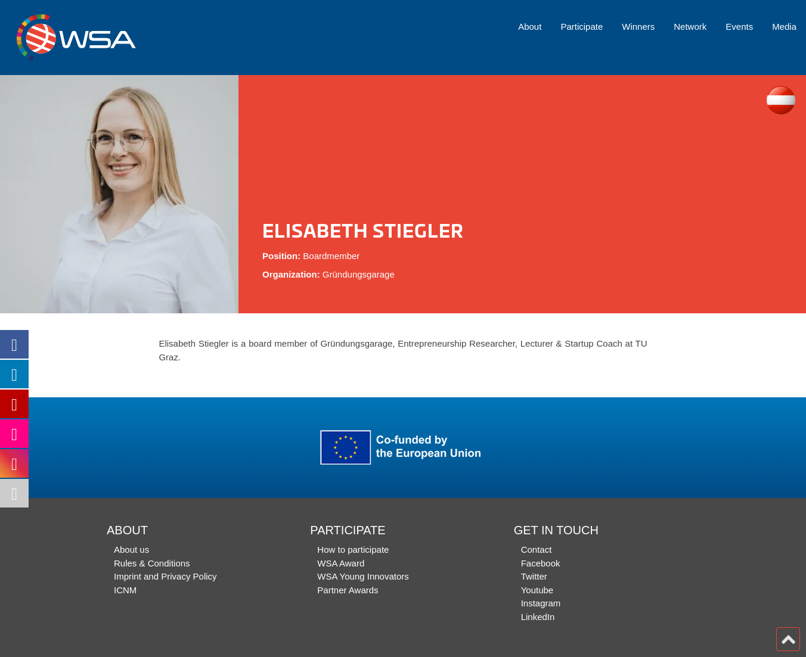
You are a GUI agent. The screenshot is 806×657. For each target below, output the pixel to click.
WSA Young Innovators (362, 576)
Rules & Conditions (152, 563)
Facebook (540, 563)
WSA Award (340, 563)
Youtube (537, 590)
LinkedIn (538, 617)
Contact (536, 549)
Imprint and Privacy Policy (165, 576)
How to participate (353, 549)
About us (131, 549)
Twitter (534, 576)
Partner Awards (347, 590)
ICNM (125, 590)
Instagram (541, 603)
